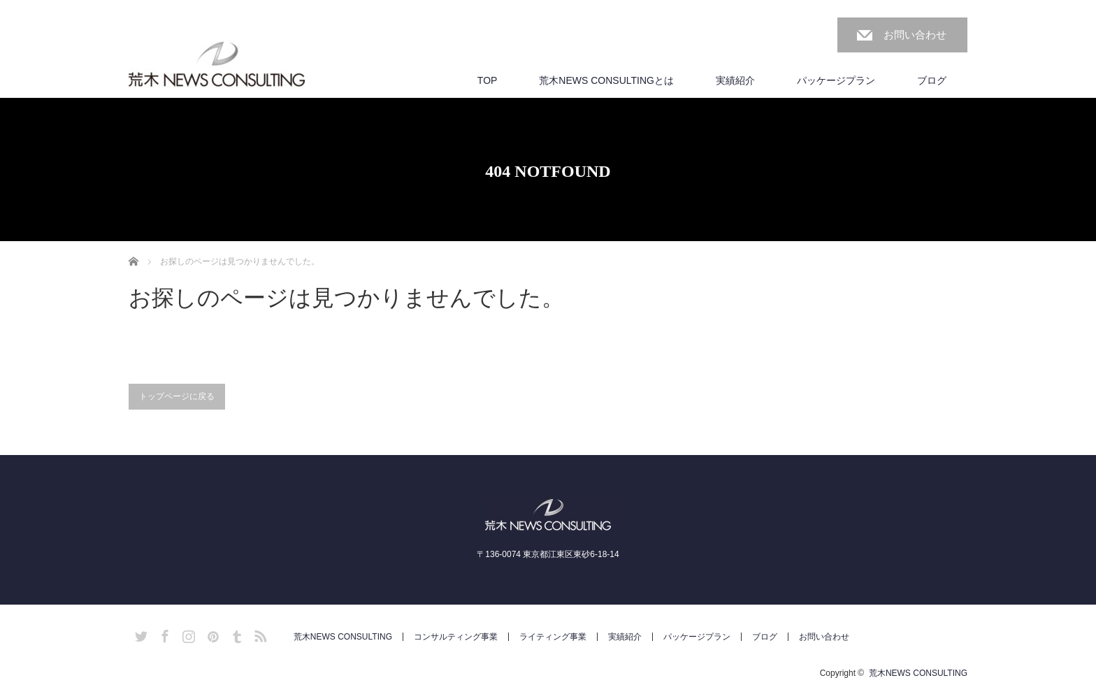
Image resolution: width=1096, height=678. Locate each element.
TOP (487, 80)
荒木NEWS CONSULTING (343, 637)
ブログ (931, 80)
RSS (258, 633)
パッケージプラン (836, 80)
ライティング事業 (552, 637)
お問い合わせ (915, 35)
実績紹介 (735, 80)
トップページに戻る (177, 396)
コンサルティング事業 (456, 637)
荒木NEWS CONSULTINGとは (606, 80)
